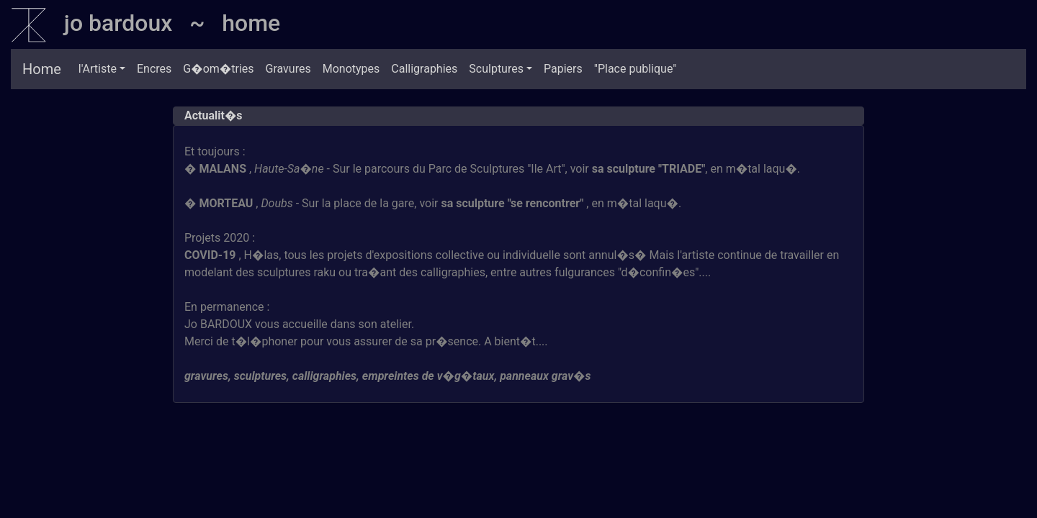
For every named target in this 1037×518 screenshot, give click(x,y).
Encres (154, 69)
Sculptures (496, 69)
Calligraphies (424, 69)
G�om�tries (218, 69)
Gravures (288, 69)
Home (41, 69)
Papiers (563, 69)
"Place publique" (635, 69)
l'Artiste (97, 69)
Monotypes (351, 69)
